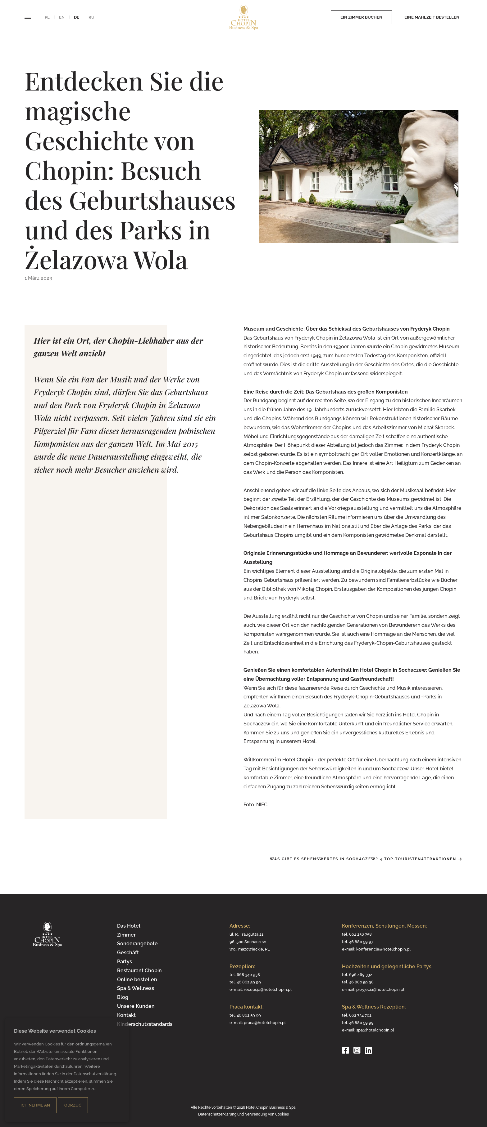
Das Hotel (128, 926)
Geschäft (128, 953)
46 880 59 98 (361, 981)
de (76, 17)
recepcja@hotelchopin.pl (268, 989)
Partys (124, 961)
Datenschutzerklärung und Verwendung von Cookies (243, 1114)
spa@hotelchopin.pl (375, 1029)
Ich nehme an (35, 1104)
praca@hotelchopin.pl (265, 1022)
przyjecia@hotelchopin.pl (380, 989)
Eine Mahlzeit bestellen (431, 17)
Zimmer (126, 935)
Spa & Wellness (135, 988)
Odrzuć (72, 1104)
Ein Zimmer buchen (361, 17)
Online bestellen (137, 979)
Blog (122, 997)
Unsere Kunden (136, 1006)
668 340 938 (248, 974)
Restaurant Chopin (139, 970)
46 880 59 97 (361, 941)
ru (91, 17)
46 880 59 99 (361, 1022)
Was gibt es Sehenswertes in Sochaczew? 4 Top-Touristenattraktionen (363, 859)
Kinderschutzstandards (144, 1024)
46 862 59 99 (249, 981)
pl (47, 17)
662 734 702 (360, 1015)
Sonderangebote (137, 944)
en (62, 17)
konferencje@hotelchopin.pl (383, 949)
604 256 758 (360, 934)
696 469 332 (360, 974)
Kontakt (126, 1015)
